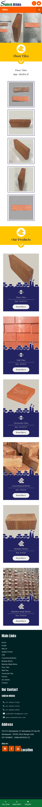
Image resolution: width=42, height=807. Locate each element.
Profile (4, 646)
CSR (3, 655)
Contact (5, 683)
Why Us (4, 649)
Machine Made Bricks (9, 664)
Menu (22, 10)
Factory (4, 677)
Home (4, 643)
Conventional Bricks (9, 658)
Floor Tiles (5, 667)
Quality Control (7, 652)
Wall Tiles (5, 670)
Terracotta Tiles (7, 674)
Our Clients (6, 680)
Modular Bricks (7, 661)
